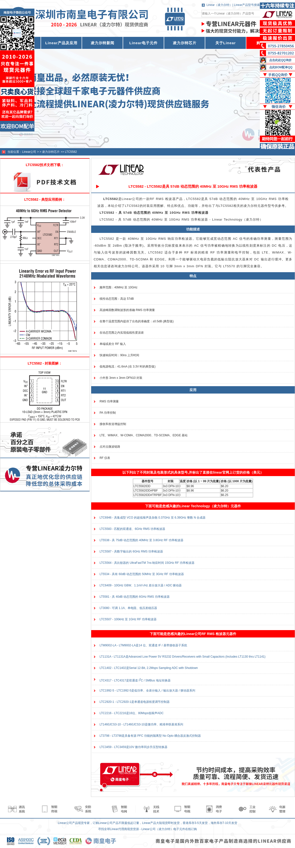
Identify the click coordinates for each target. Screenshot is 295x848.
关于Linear (225, 43)
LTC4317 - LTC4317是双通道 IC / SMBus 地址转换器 (135, 680)
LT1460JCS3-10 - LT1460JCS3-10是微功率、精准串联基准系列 (141, 724)
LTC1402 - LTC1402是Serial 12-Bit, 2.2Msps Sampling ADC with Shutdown (149, 668)
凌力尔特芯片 (184, 43)
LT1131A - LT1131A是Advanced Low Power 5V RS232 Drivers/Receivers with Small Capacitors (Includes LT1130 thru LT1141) (183, 656)
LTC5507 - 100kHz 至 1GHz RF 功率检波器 (128, 619)
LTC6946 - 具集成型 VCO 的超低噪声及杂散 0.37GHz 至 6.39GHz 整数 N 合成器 (153, 517)
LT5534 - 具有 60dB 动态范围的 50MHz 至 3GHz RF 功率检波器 (142, 574)
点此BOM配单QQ (281, 67)
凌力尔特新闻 (102, 43)
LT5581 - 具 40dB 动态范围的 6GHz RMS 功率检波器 (135, 596)
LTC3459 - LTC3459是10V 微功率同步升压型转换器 (133, 747)
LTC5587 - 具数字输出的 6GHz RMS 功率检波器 (131, 551)
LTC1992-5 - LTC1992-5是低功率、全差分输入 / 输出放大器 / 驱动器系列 (147, 690)
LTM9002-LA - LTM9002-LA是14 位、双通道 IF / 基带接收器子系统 (143, 645)
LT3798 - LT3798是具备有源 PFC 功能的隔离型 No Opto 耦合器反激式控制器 (150, 735)
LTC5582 (71, 152)
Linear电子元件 (143, 43)
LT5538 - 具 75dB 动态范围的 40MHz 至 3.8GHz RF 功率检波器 (141, 540)
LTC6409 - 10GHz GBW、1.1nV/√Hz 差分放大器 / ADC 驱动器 (141, 585)
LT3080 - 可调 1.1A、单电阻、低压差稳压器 (128, 608)
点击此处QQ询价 (280, 60)
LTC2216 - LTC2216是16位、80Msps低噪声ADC (131, 713)
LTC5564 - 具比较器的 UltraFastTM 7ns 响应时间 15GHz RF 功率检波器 (147, 563)
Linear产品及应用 (61, 43)
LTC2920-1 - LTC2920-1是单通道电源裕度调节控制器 (135, 702)
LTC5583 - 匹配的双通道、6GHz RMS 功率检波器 (132, 529)
